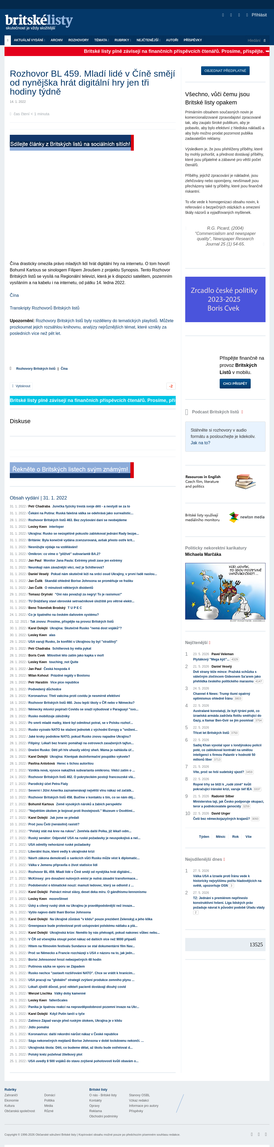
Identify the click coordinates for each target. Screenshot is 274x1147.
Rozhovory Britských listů (35, 369)
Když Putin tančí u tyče (67, 1014)
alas (52, 635)
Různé (49, 1111)
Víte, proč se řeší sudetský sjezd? (223, 772)
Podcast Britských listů (212, 412)
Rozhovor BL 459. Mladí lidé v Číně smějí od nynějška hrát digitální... (80, 872)
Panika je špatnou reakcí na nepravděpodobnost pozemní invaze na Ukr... (83, 1007)
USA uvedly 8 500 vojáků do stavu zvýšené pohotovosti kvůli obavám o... (83, 1061)
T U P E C (75, 608)
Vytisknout (21, 386)
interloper (56, 527)
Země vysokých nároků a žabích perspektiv (89, 804)
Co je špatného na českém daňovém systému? (63, 615)
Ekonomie (12, 1100)
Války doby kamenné (70, 993)
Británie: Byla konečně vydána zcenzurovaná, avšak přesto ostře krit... (81, 540)
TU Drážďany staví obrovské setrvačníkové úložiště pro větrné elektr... (81, 601)
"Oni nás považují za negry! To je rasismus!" (88, 594)
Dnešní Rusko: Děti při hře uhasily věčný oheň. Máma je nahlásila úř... (81, 750)
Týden (204, 837)
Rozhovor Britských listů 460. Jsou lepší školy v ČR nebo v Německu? (81, 703)
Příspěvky (193, 40)
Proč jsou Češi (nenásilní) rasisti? (53, 824)
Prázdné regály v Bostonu (70, 675)
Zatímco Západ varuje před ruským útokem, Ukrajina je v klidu (75, 1021)
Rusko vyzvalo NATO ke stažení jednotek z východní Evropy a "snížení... (83, 730)
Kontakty (95, 1100)
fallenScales (58, 1000)
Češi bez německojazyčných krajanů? (226, 819)
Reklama (95, 1111)
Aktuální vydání (29, 40)
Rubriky (123, 40)
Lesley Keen (37, 527)
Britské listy (42, 22)
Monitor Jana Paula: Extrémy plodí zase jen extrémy (83, 560)
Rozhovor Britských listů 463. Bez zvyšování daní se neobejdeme (77, 520)
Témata (101, 40)
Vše (248, 837)
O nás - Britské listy (103, 1095)
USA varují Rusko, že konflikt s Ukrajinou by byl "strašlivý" (72, 642)
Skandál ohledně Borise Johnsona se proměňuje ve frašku (89, 581)
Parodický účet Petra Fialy (48, 784)
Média (48, 1106)
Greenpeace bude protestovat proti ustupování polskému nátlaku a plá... (83, 926)
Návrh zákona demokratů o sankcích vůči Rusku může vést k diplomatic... (84, 858)
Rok (235, 837)
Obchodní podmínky (103, 1116)
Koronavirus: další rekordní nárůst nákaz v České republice (73, 1034)
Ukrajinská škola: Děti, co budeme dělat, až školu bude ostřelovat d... (80, 1047)
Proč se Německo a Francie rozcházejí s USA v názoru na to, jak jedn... (81, 953)
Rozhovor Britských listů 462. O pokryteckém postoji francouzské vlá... (81, 777)
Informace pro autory (143, 1106)
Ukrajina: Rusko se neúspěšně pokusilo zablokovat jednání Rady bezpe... (83, 533)
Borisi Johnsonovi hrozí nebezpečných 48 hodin (64, 959)
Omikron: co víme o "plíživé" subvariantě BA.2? (64, 554)
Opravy (94, 1106)
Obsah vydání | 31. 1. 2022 (38, 498)
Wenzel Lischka (40, 993)
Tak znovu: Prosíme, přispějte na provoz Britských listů (72, 621)
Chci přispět (235, 384)
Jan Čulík (35, 581)
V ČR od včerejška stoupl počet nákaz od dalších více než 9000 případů (82, 939)
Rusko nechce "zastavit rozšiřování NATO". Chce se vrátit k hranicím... (81, 973)
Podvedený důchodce (44, 689)
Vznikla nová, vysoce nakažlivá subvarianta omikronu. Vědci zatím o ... (81, 770)
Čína (14, 295)
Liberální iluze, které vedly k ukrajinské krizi (61, 851)
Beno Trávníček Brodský (46, 608)
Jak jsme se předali (64, 818)
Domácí (49, 1095)
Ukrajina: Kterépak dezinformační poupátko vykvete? (90, 756)
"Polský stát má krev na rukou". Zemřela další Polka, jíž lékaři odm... (79, 831)
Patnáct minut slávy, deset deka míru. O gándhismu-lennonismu (98, 892)
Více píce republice (64, 682)
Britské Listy (227, 1099)
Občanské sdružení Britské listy (56, 1134)
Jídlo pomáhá (38, 1027)
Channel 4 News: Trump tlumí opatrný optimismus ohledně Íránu (221, 696)
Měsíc (221, 837)
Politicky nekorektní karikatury (216, 551)
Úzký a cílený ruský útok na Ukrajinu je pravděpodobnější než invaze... (81, 906)
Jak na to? (200, 443)
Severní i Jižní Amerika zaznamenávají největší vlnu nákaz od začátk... (81, 790)
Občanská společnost (20, 1111)
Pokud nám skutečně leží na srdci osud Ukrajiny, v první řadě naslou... (104, 574)
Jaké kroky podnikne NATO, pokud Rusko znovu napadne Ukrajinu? (79, 736)
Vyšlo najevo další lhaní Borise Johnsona (59, 912)
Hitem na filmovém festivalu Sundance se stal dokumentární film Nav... (81, 946)
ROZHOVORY (78, 40)
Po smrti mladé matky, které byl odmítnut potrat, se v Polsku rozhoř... (80, 723)
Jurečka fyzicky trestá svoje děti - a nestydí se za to (91, 506)
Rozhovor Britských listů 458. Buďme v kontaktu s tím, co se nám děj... (81, 797)
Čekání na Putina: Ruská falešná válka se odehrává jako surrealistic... (80, 513)
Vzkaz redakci (139, 1100)
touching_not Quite (63, 662)
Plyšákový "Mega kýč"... (216, 659)
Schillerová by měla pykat (71, 648)
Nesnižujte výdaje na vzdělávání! (53, 547)
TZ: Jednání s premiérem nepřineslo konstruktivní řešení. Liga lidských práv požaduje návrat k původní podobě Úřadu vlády (229, 905)
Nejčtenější (149, 40)
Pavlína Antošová (41, 763)
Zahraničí (11, 1095)
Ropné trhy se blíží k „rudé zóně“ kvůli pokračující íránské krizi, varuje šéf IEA (227, 787)
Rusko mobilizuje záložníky (48, 716)
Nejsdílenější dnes (203, 859)
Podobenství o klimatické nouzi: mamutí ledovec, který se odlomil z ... (81, 885)
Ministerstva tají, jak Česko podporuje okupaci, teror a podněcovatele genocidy (228, 804)
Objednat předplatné (225, 71)
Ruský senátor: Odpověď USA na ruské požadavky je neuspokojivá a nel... (84, 838)
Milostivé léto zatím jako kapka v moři (75, 655)
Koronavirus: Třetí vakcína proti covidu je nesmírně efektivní (74, 696)
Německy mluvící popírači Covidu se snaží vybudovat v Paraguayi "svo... (83, 709)
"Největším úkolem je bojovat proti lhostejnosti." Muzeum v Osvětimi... (81, 811)
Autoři (172, 40)
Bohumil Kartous (41, 804)
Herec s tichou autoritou (75, 763)
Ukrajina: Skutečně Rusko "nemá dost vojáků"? (86, 628)
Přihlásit (256, 15)
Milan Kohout (38, 675)
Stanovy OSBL (139, 1095)
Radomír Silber (222, 796)
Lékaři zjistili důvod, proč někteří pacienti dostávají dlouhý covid (77, 987)
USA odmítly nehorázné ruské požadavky (59, 845)
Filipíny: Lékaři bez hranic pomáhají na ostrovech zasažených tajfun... (81, 743)
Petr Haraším (38, 682)
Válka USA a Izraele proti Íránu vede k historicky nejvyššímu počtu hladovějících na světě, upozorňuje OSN (227, 881)
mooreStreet (58, 899)
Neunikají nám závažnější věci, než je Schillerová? (66, 567)
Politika (49, 1100)
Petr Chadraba (39, 506)
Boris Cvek (36, 655)
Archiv (57, 40)
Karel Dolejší (38, 628)
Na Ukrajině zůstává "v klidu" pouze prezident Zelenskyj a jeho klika (101, 919)
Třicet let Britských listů (216, 733)
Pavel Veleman (222, 654)
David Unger (220, 813)
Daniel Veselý (38, 574)
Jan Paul (34, 560)
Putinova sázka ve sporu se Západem (56, 966)
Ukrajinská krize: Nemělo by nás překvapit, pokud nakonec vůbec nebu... (105, 933)
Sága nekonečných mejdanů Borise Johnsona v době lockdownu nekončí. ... (86, 1041)
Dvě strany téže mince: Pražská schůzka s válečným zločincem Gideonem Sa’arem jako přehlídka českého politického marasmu (228, 677)
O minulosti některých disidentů (69, 588)
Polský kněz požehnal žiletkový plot (55, 1054)
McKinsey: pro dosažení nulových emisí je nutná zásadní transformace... (83, 878)
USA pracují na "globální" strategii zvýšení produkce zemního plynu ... (81, 980)
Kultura (10, 1106)
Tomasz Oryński (40, 594)
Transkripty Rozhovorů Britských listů (44, 308)
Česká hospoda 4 (57, 669)
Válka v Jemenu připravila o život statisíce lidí (63, 865)
